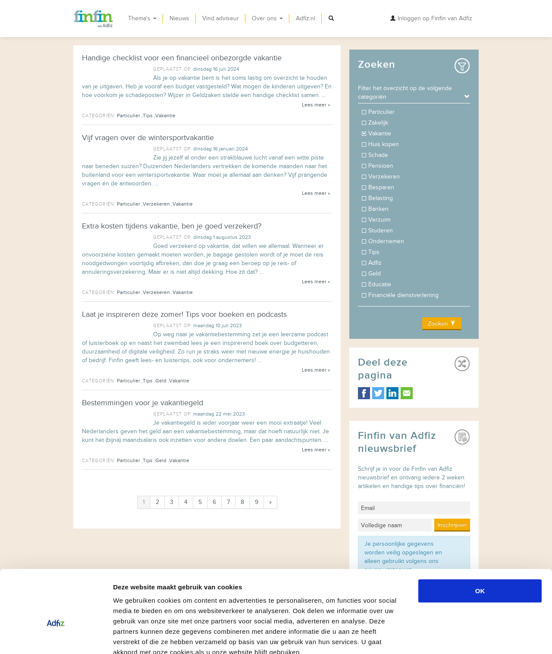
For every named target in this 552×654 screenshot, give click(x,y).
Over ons (267, 18)
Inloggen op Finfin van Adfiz (431, 18)
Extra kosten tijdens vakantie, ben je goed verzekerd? (171, 226)
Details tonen (465, 637)
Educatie (380, 284)
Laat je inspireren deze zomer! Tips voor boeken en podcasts (184, 314)
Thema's (142, 18)
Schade (379, 155)
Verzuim (380, 219)
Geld (160, 381)
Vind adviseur (220, 18)
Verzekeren (156, 204)
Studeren (381, 230)
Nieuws (179, 18)
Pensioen (381, 165)
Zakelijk (379, 122)
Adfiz (376, 262)
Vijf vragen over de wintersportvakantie (148, 137)
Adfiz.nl (305, 18)
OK (480, 540)
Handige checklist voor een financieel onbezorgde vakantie (182, 58)
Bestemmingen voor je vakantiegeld (142, 402)
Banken (379, 209)
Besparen (382, 187)
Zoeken (442, 323)
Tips (148, 116)
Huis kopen (384, 144)
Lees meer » (316, 105)
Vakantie (165, 116)
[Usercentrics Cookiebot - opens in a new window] (56, 637)
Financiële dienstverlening (404, 295)
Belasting (381, 198)
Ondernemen (387, 241)
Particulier (128, 116)
